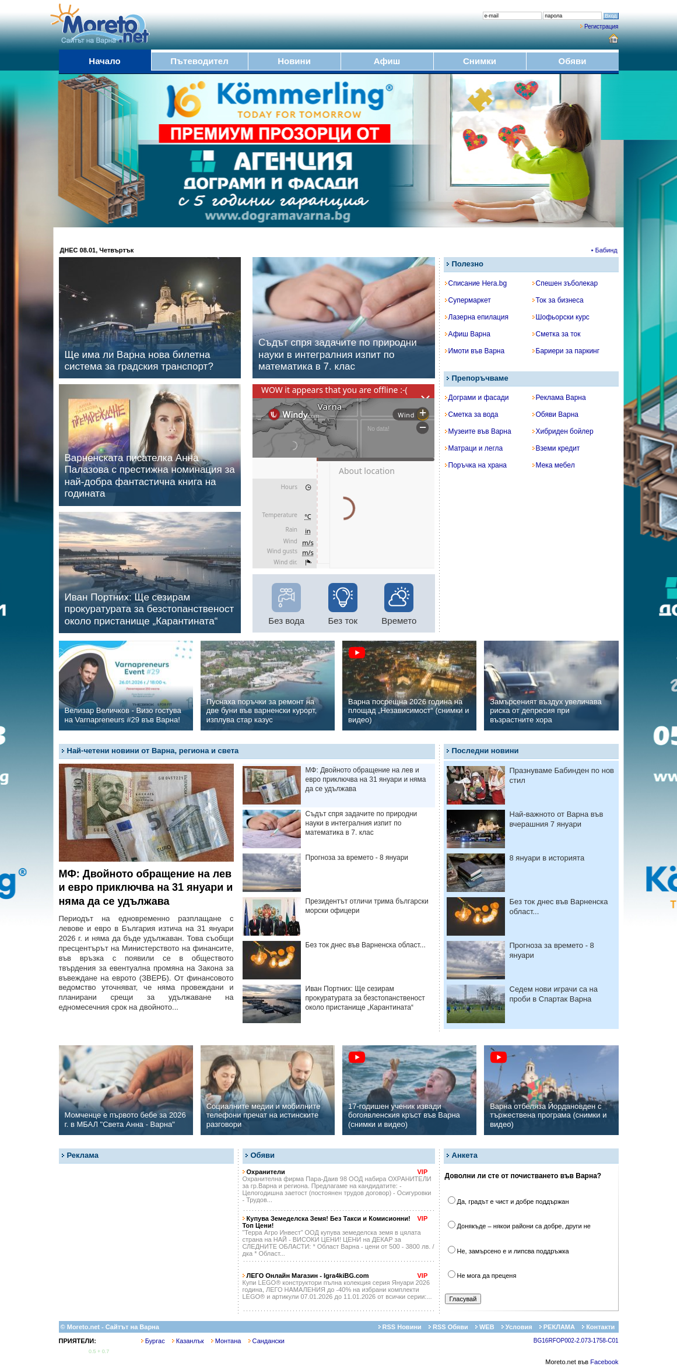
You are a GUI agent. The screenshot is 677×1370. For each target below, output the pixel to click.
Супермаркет (468, 300)
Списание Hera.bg (476, 283)
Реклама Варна (559, 398)
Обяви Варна (555, 414)
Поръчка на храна (476, 465)
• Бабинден (611, 250)
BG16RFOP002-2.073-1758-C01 (576, 1340)
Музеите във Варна (478, 431)
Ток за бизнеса (558, 300)
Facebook (604, 1361)
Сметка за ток (556, 334)
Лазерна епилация (476, 317)
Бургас (153, 1340)
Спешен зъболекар (565, 283)
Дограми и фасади (477, 398)
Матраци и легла (474, 448)
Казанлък (188, 1340)
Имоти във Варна (475, 351)
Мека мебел (553, 465)
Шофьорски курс (561, 317)
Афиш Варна (467, 334)
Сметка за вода (472, 414)
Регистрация (601, 26)
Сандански (266, 1340)
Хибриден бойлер (563, 431)
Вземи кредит (556, 448)
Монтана (226, 1340)
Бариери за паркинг (566, 351)
